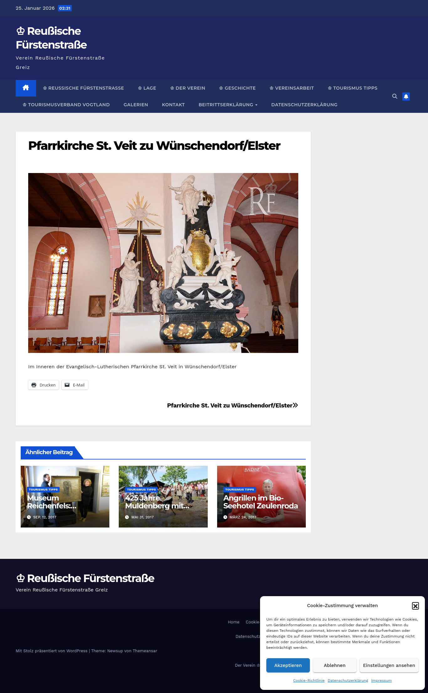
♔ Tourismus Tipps (353, 88)
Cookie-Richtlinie (309, 680)
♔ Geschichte (237, 88)
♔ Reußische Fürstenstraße (83, 88)
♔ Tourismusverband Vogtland (66, 105)
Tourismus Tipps (43, 489)
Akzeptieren (288, 665)
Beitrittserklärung (227, 105)
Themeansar (145, 650)
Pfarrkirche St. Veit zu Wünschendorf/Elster (154, 145)
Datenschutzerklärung (348, 680)
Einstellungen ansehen (389, 665)
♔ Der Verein (188, 88)
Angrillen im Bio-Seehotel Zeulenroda (260, 501)
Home (233, 622)
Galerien (135, 105)
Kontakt (173, 105)
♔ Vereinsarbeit (291, 88)
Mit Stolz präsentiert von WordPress (52, 650)
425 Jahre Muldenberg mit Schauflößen (154, 505)
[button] (415, 605)
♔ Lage (147, 88)
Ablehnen (335, 665)
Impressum (381, 680)
